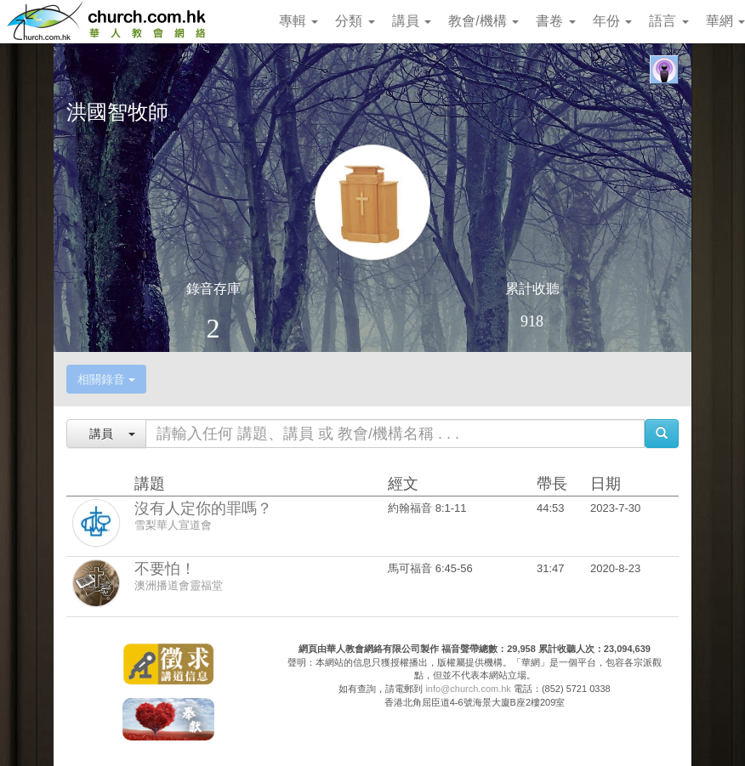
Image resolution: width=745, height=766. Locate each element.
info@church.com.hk (467, 689)
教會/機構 (483, 21)
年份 (612, 21)
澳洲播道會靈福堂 (178, 585)
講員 (411, 21)
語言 (668, 21)
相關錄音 (106, 379)
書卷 (555, 21)
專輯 (298, 21)
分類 (354, 21)
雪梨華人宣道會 (173, 525)
